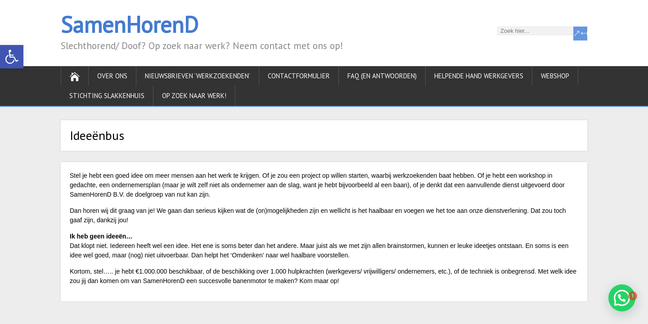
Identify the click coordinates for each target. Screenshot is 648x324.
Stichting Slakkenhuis (106, 95)
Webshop (555, 76)
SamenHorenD (129, 24)
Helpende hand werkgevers (478, 76)
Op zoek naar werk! (194, 95)
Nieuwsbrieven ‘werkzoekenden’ (197, 76)
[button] (11, 56)
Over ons (112, 76)
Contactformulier (299, 76)
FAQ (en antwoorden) (382, 76)
